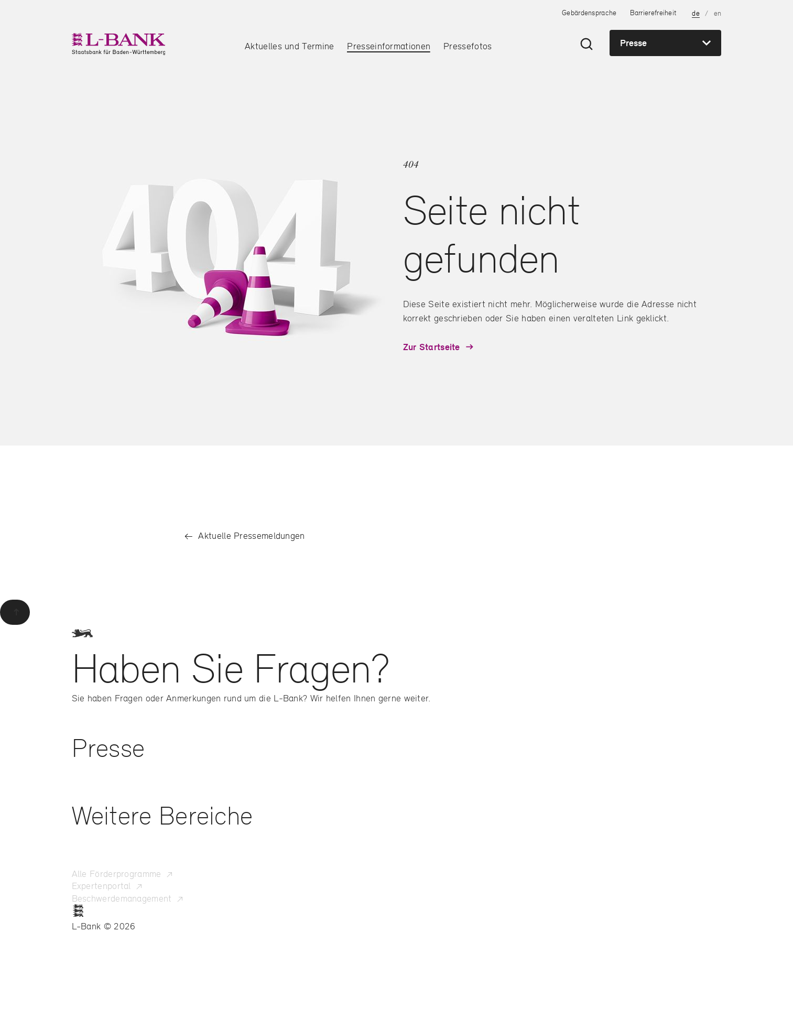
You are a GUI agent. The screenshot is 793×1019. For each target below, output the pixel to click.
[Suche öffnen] (586, 44)
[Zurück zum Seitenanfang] (15, 612)
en (718, 12)
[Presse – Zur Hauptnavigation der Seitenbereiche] (665, 43)
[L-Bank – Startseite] (118, 44)
